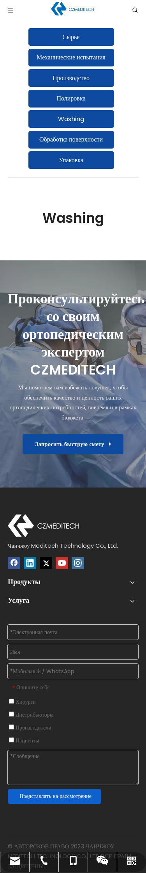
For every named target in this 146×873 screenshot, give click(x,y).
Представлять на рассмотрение (55, 796)
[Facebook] (14, 563)
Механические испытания (71, 57)
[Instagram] (78, 563)
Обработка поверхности (71, 139)
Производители (30, 727)
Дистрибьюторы (31, 715)
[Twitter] (46, 563)
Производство (71, 77)
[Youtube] (62, 563)
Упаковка (71, 160)
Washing (71, 119)
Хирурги (22, 702)
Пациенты (24, 740)
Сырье (71, 36)
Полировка (70, 98)
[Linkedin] (30, 563)
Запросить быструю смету (73, 444)
